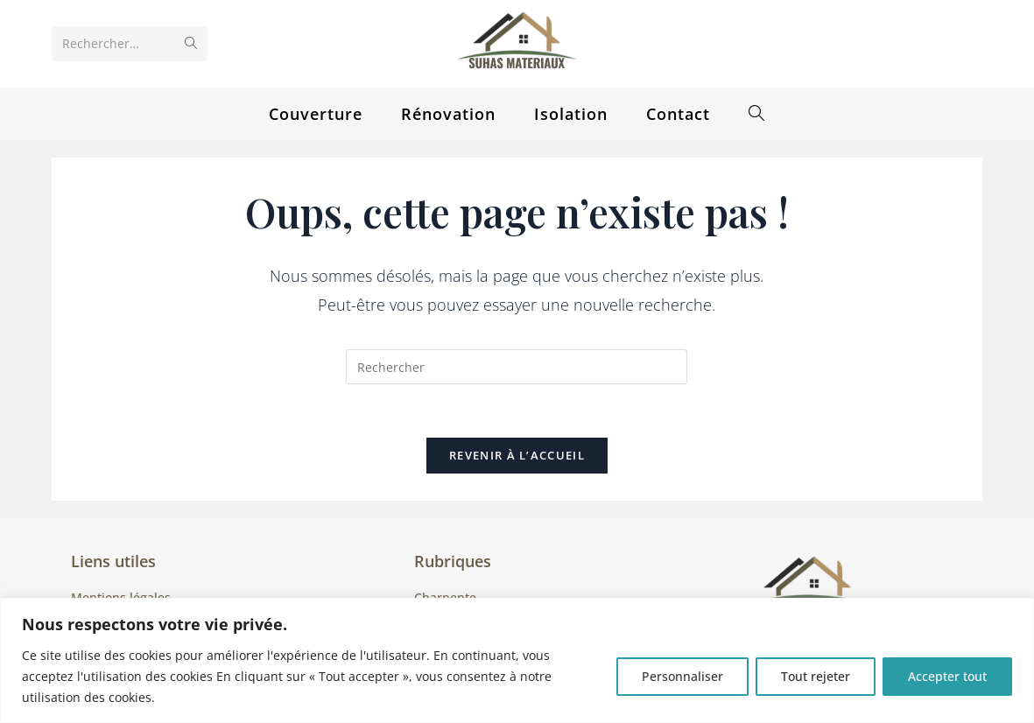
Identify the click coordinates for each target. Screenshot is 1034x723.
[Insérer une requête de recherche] (516, 366)
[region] (517, 660)
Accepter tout (947, 676)
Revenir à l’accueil (517, 455)
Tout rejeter (815, 676)
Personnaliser (682, 676)
